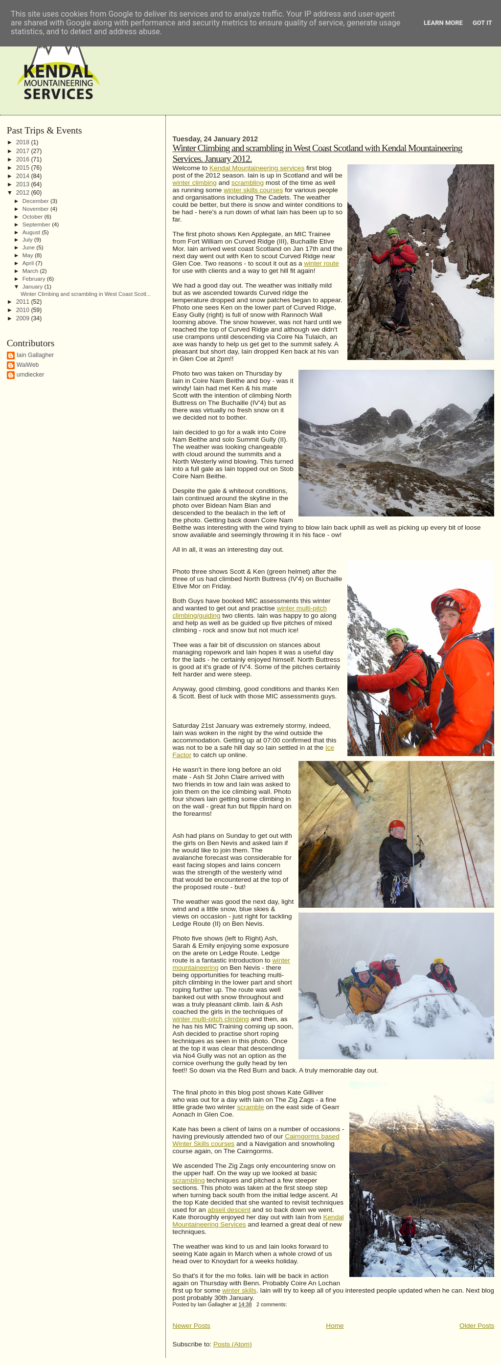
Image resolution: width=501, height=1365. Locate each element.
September (37, 224)
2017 (23, 151)
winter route (321, 263)
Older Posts (476, 1325)
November (36, 208)
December (36, 201)
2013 (23, 184)
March (31, 271)
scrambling (247, 182)
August (32, 232)
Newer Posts (191, 1325)
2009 (23, 318)
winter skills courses (253, 190)
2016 (23, 159)
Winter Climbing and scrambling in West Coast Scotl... (86, 294)
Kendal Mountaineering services (256, 168)
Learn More (443, 22)
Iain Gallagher (35, 355)
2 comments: (272, 1304)
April (29, 263)
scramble (250, 1107)
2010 (23, 310)
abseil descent (229, 1209)
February (35, 278)
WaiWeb (28, 364)
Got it (482, 22)
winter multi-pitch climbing (211, 1019)
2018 (23, 142)
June (30, 247)
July (28, 239)
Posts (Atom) (232, 1344)
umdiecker (31, 374)
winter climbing (195, 182)
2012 (23, 192)
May (29, 255)
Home (334, 1325)
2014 (23, 176)
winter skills (239, 1290)
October (34, 216)
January (34, 286)
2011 (23, 301)
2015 (23, 167)
